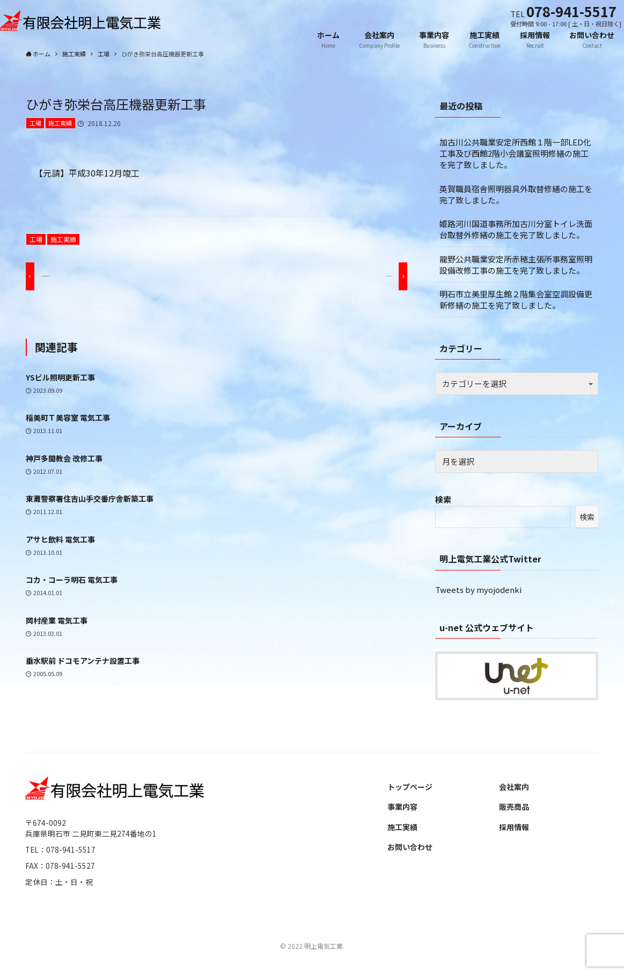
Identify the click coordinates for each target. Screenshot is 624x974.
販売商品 (514, 806)
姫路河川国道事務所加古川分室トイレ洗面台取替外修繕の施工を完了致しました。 (515, 229)
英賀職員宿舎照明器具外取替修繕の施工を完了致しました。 (515, 194)
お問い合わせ (409, 846)
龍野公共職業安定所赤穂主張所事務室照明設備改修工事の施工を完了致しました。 (515, 264)
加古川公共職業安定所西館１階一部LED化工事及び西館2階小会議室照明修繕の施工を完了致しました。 (515, 153)
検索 (443, 499)
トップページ (409, 786)
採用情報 (514, 827)
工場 (35, 123)
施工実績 (60, 123)
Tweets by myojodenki (478, 589)
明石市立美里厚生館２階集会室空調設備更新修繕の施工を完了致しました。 (515, 299)
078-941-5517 (571, 11)
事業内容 (402, 806)
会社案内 (514, 786)
